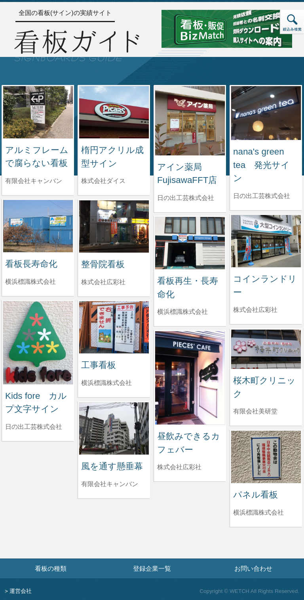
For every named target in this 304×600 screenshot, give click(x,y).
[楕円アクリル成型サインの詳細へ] (114, 111)
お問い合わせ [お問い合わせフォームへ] (253, 568)
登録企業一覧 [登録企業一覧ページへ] (152, 568)
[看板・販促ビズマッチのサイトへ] (227, 28)
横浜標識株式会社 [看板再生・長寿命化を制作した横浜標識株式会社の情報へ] (182, 311)
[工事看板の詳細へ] (114, 326)
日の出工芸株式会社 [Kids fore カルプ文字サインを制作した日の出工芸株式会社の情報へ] (33, 426)
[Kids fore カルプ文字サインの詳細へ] (38, 342)
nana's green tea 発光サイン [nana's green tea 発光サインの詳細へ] (261, 165)
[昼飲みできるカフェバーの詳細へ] (190, 377)
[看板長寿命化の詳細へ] (38, 225)
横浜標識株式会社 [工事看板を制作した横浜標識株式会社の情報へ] (106, 382)
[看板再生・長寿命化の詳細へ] (190, 242)
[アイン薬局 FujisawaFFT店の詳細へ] (190, 120)
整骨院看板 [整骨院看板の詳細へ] (103, 264)
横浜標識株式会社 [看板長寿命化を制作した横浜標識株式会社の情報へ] (30, 281)
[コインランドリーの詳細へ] (266, 240)
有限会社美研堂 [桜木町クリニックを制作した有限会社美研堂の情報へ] (255, 411)
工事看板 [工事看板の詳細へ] (98, 365)
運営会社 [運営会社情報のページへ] (21, 591)
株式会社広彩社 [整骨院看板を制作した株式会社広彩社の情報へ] (103, 282)
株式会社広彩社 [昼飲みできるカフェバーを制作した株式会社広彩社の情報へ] (179, 467)
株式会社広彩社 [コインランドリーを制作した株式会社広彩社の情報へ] (255, 309)
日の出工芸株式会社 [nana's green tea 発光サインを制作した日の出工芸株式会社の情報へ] (261, 195)
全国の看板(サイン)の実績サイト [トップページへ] (65, 12)
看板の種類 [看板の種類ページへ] (50, 568)
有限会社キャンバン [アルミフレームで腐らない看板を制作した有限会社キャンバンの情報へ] (33, 180)
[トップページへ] (76, 44)
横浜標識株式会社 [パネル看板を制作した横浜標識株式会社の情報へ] (258, 512)
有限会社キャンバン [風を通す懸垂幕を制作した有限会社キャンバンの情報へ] (109, 484)
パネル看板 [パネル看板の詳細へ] (255, 495)
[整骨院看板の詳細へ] (114, 226)
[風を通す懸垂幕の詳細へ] (114, 428)
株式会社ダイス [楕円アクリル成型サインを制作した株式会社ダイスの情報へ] (103, 180)
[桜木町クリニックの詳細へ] (266, 348)
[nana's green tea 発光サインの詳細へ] (266, 112)
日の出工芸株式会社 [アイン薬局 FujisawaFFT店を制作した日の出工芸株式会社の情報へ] (185, 197)
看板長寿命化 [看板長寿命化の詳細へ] (31, 264)
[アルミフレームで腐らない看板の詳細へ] (38, 111)
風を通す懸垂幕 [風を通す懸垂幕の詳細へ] (112, 466)
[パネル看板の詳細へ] (266, 456)
